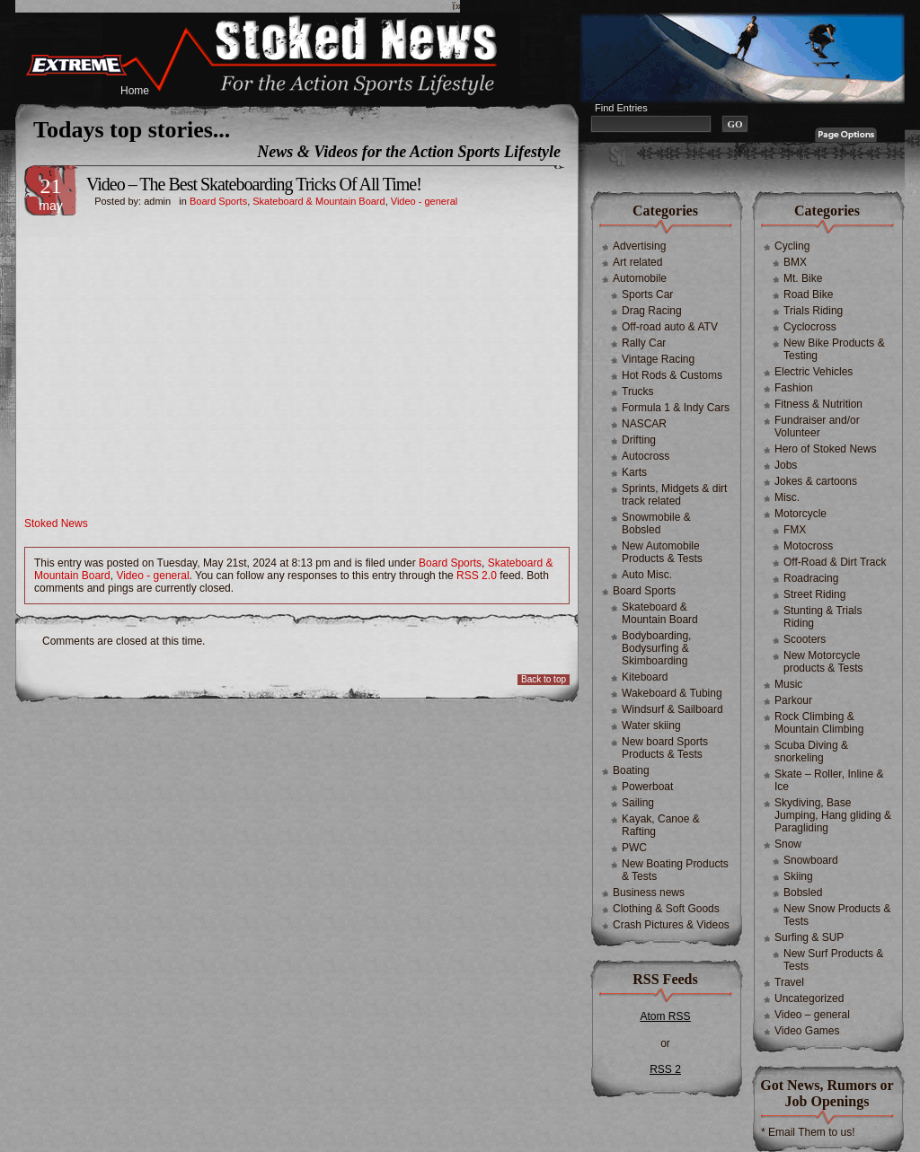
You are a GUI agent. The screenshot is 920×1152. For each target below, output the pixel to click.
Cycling (791, 246)
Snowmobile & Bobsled (656, 523)
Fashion (793, 388)
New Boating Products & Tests (675, 870)
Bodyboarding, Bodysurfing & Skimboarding (656, 648)
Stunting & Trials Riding (822, 616)
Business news (649, 892)
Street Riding (814, 594)
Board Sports (218, 201)
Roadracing (810, 578)
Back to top (543, 679)
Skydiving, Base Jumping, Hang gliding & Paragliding (832, 815)
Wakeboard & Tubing (672, 693)
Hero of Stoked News (825, 449)
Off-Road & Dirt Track (834, 562)
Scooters (804, 639)
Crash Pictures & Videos (671, 925)
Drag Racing (652, 310)
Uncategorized (809, 998)
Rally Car (644, 343)
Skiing (798, 876)
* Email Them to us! (807, 1132)
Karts (634, 472)
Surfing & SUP (809, 937)
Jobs (785, 465)
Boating (631, 770)
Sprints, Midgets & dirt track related (674, 494)
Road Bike (808, 294)
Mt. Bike (802, 278)
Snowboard (810, 860)
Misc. (787, 497)
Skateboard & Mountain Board (318, 201)
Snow (787, 844)
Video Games (807, 1030)
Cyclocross (809, 327)
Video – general (812, 1014)
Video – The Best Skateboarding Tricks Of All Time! (253, 184)
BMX (795, 262)
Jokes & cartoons (815, 481)
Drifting (639, 440)
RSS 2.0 (476, 575)
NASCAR (644, 424)
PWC (634, 847)
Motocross (808, 546)
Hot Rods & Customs (672, 375)
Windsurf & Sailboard (672, 709)
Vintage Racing (658, 359)
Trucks (638, 391)
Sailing (638, 802)
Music (788, 684)
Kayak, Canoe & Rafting (661, 825)
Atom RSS (665, 1016)
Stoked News (56, 523)
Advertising (639, 246)
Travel (789, 982)
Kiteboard (645, 677)
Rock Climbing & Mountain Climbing (818, 722)
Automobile (640, 278)
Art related (637, 262)
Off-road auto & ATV (670, 327)
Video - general (424, 201)
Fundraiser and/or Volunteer (817, 426)
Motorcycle (800, 513)
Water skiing (651, 725)
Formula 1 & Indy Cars (676, 407)
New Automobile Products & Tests (662, 552)
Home (134, 90)
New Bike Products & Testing (834, 349)
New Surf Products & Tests (833, 959)
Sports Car (647, 294)
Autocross (645, 456)
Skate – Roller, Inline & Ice (828, 780)
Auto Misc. (647, 574)
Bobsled (802, 892)
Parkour (793, 700)
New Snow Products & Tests (836, 915)
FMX (794, 529)
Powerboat (647, 786)
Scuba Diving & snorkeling (811, 751)
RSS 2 (665, 1069)
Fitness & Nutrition (818, 404)
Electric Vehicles (813, 371)
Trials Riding (813, 310)
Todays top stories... (131, 130)
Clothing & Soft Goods (666, 908)
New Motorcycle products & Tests (823, 661)
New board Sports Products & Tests (665, 748)
